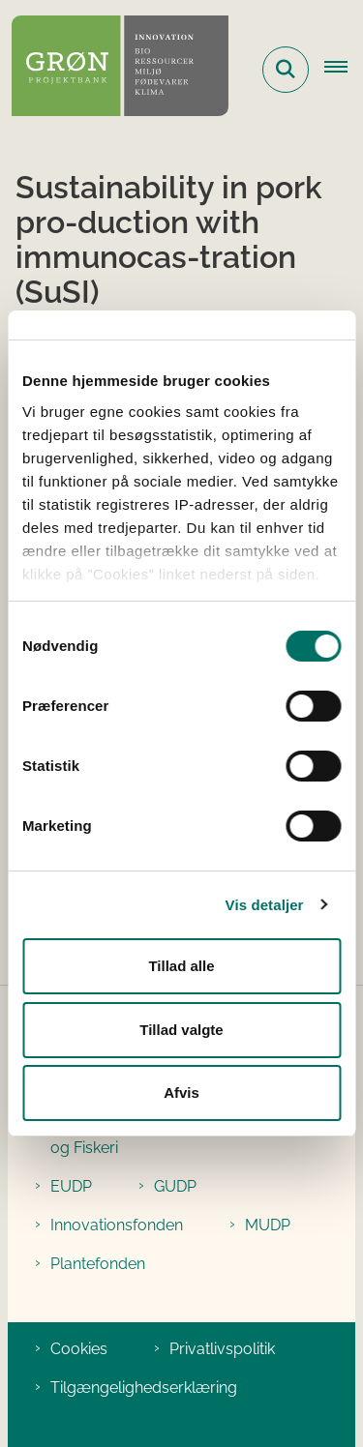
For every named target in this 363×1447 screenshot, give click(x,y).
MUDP (267, 1225)
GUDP (175, 1186)
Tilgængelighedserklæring (143, 1387)
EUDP (71, 1186)
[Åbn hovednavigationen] (343, 69)
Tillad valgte (181, 1029)
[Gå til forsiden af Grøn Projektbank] (114, 69)
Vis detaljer (265, 905)
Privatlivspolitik (222, 1349)
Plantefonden (97, 1264)
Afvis (181, 1092)
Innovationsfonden (116, 1225)
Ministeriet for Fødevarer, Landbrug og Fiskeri (175, 1136)
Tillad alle (181, 966)
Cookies (78, 1349)
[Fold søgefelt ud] (285, 69)
